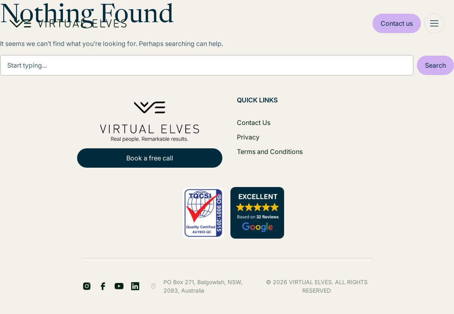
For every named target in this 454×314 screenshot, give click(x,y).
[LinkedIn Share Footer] (103, 286)
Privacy (248, 137)
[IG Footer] (135, 286)
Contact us (397, 23)
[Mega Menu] (434, 23)
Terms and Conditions (270, 152)
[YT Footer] (119, 286)
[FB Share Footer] (87, 286)
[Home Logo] (68, 23)
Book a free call (149, 158)
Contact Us (253, 123)
